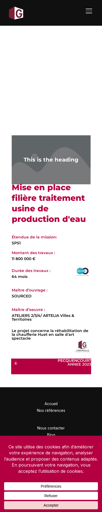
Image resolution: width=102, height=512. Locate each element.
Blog (51, 434)
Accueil (51, 403)
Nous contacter (51, 428)
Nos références (51, 410)
